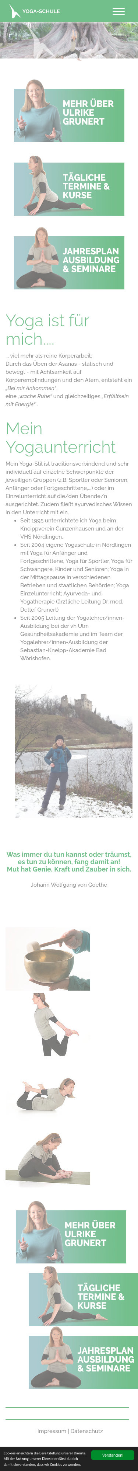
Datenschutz (87, 1431)
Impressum (52, 1431)
